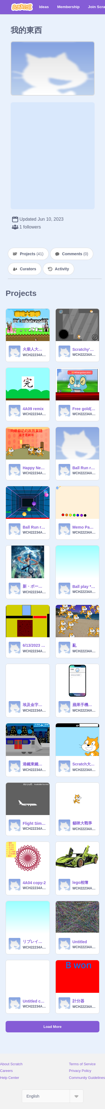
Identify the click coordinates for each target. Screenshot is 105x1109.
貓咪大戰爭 (82, 823)
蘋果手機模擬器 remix (84, 704)
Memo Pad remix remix (84, 527)
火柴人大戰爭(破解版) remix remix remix (34, 349)
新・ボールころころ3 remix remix (34, 586)
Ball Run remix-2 (34, 527)
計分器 (78, 1001)
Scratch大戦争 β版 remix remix (84, 764)
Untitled (80, 942)
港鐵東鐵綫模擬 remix (34, 764)
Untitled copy (34, 1001)
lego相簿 (80, 882)
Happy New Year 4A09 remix (34, 468)
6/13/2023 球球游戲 (34, 645)
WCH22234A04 (34, 355)
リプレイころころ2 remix (34, 941)
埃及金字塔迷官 (34, 704)
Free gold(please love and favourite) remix (84, 409)
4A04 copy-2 (34, 883)
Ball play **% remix (84, 586)
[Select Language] (52, 1096)
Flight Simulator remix (34, 823)
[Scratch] (22, 7)
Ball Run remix (84, 468)
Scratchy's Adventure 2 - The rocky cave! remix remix (84, 349)
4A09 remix (33, 409)
